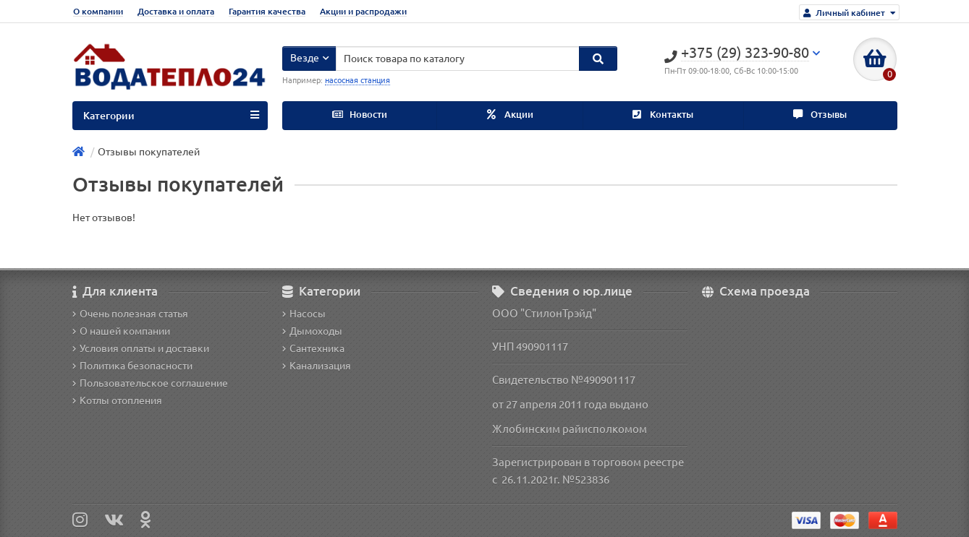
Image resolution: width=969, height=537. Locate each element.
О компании (98, 11)
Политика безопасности (132, 365)
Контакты (662, 114)
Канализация (316, 365)
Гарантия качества (267, 11)
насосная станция (357, 80)
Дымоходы (312, 331)
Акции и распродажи (363, 11)
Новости (359, 114)
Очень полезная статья (130, 313)
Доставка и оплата (175, 11)
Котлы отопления (117, 400)
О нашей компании (121, 331)
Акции (510, 114)
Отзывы (820, 114)
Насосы (304, 313)
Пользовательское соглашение (150, 383)
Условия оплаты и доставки (140, 348)
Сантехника (313, 348)
